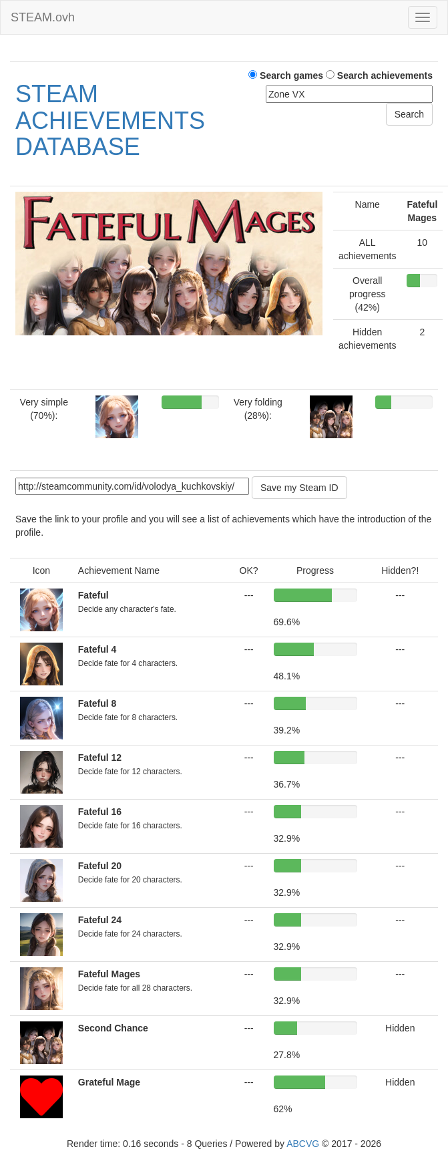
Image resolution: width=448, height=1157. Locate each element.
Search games (285, 75)
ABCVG (302, 1143)
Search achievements (379, 75)
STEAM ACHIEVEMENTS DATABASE (110, 120)
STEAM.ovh (43, 17)
